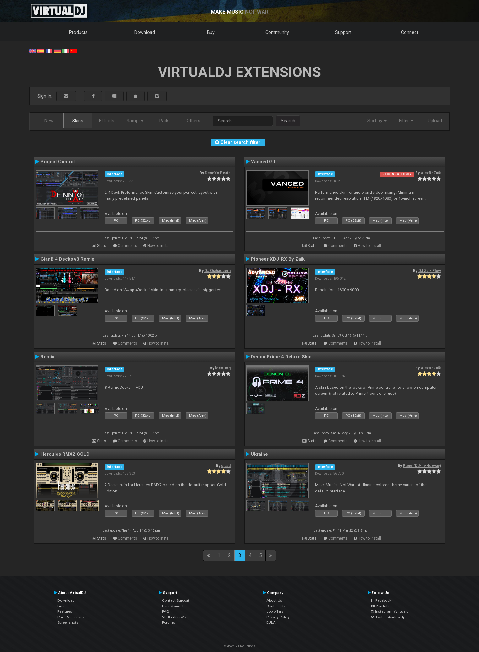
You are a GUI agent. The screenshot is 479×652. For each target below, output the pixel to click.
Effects (106, 120)
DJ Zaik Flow (429, 271)
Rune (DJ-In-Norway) (422, 466)
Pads (164, 120)
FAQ (165, 611)
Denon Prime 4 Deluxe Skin (281, 357)
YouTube (380, 606)
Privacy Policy (278, 617)
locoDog (223, 368)
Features (64, 611)
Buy (211, 32)
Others (193, 120)
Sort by (377, 120)
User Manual (172, 606)
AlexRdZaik (431, 173)
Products (78, 32)
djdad (226, 466)
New (48, 120)
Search (288, 120)
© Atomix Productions (239, 646)
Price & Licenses (70, 617)
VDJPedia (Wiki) (175, 617)
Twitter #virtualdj (387, 617)
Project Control (58, 162)
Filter (406, 120)
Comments (127, 245)
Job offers (274, 611)
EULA (271, 622)
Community (277, 32)
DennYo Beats (218, 173)
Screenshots (67, 622)
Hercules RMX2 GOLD (65, 454)
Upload (435, 120)
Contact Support (175, 600)
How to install (159, 245)
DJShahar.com (217, 271)
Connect (409, 32)
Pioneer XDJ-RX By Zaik (278, 259)
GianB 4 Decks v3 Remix (67, 259)
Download (144, 32)
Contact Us (275, 606)
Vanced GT (263, 162)
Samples (135, 120)
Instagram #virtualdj (390, 611)
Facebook (381, 600)
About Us (274, 600)
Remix (47, 357)
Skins (77, 120)
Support (343, 32)
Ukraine (259, 454)
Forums (168, 622)
